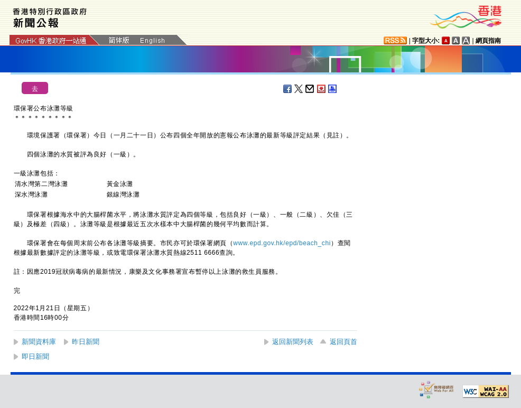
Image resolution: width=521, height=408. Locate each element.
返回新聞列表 (292, 342)
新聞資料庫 (39, 342)
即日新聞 (35, 356)
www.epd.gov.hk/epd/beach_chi (282, 243)
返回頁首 (343, 342)
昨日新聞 (85, 342)
